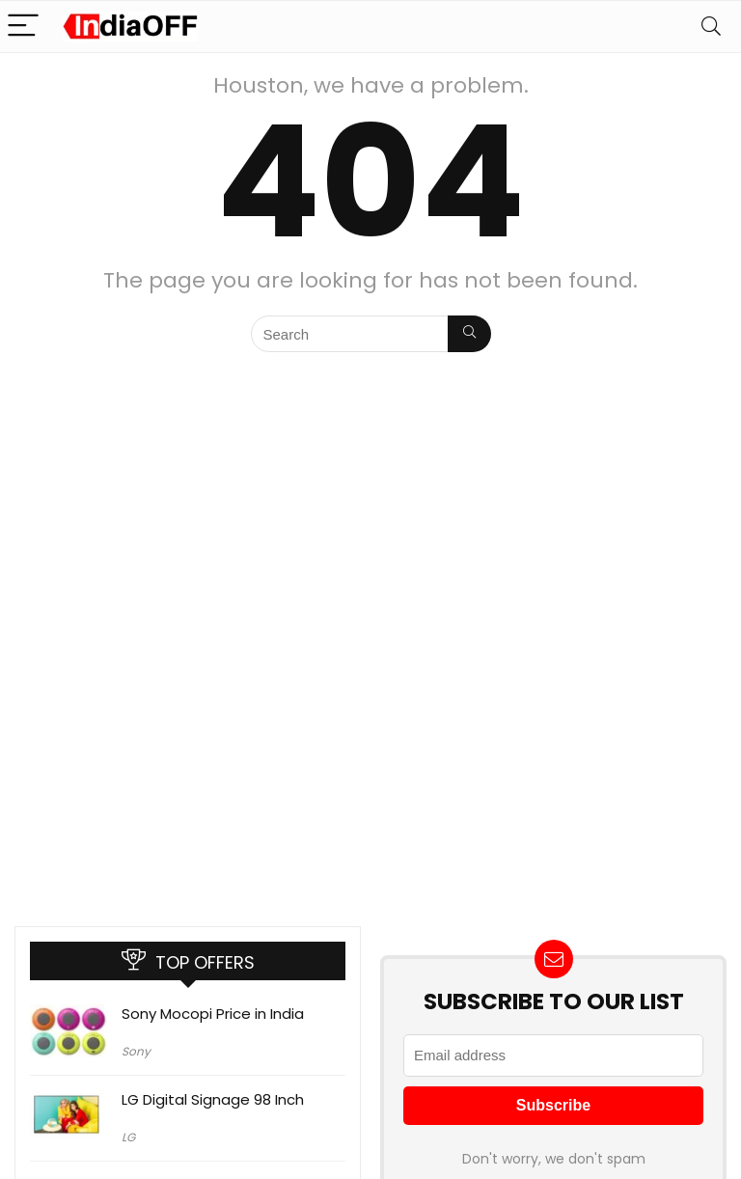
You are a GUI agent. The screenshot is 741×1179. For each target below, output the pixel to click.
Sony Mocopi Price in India (213, 1013)
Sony (136, 1051)
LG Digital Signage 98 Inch (213, 1099)
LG (128, 1137)
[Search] (711, 26)
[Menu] (23, 26)
